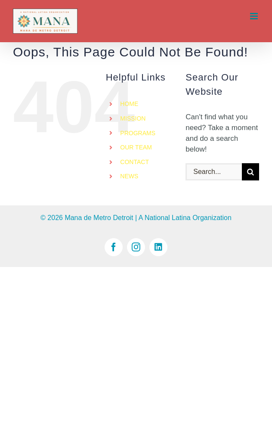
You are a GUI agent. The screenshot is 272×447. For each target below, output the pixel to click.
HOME (129, 103)
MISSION (132, 118)
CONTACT (134, 161)
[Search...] (213, 171)
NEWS (129, 176)
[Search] (250, 171)
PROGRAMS (137, 133)
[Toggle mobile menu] (254, 16)
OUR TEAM (136, 147)
